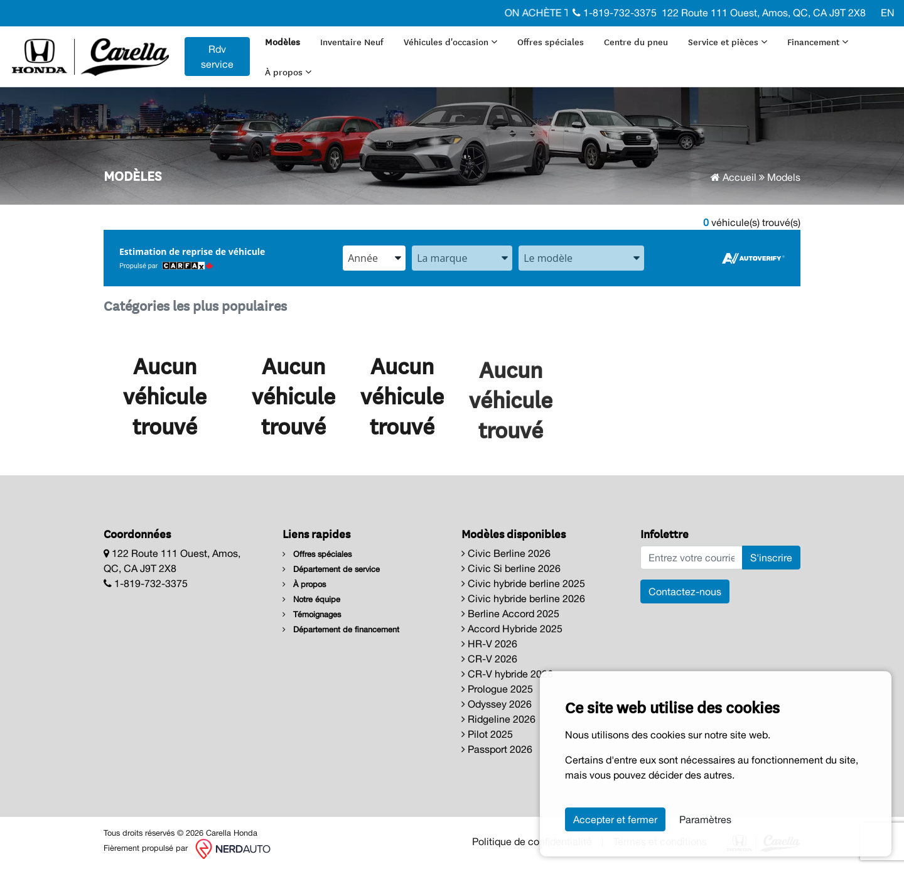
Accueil (733, 177)
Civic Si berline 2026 (511, 568)
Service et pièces (727, 41)
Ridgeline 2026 (498, 719)
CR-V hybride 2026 (507, 673)
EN (888, 12)
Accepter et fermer (615, 819)
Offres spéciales (550, 41)
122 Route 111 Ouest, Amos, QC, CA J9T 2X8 (764, 12)
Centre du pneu (636, 41)
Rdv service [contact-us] (217, 56)
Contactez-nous (684, 591)
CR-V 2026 (489, 658)
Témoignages (311, 614)
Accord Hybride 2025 (511, 628)
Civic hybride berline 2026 (523, 598)
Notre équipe (311, 599)
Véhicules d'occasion (450, 41)
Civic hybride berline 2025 (523, 583)
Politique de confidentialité (532, 841)
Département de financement (340, 629)
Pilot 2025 (487, 734)
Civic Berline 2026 (506, 553)
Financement (817, 41)
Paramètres (705, 819)
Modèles (282, 41)
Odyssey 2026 (496, 704)
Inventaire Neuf (352, 41)
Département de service (331, 569)
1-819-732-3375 (615, 12)
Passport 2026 (496, 749)
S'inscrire (771, 557)
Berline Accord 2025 (510, 613)
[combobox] (374, 258)
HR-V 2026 (489, 643)
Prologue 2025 (497, 688)
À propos (288, 71)
